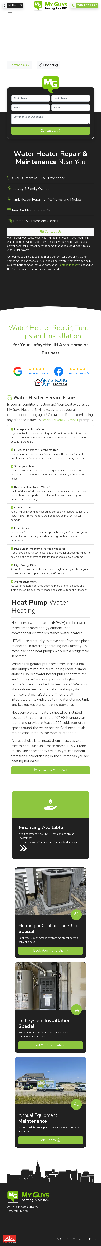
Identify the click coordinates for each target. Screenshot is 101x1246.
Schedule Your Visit (50, 770)
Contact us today (68, 265)
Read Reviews (38, 373)
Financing (48, 65)
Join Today (50, 1140)
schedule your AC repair (60, 420)
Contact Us (51, 231)
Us (50, 130)
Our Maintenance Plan (32, 210)
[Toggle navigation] (10, 14)
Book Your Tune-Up (50, 950)
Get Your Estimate (50, 1045)
